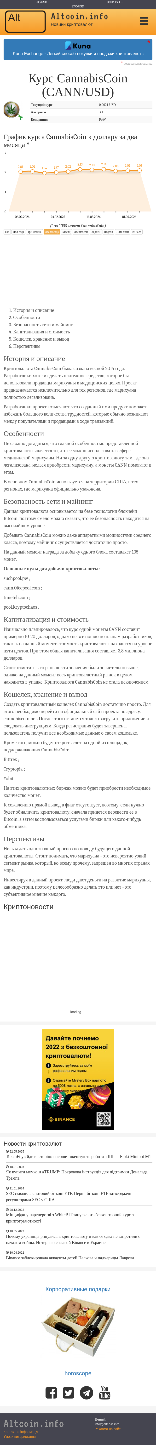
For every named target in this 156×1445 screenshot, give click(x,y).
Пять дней (122, 232)
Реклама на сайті (108, 1429)
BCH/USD (113, 2)
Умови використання (20, 1437)
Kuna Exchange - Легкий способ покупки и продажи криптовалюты (78, 48)
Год (7, 232)
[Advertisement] (77, 272)
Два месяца (52, 232)
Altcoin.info (34, 1423)
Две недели (81, 232)
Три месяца (34, 232)
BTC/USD (41, 2)
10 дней (95, 232)
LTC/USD (78, 6)
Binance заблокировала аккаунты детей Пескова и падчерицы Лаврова (70, 1258)
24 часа (137, 232)
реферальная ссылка (136, 64)
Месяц (66, 232)
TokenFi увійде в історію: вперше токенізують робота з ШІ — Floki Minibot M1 (78, 1156)
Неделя (108, 232)
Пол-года (18, 232)
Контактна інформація (21, 1432)
